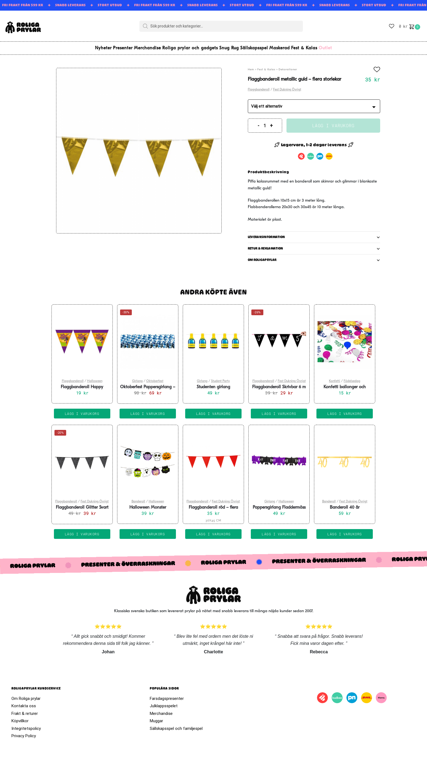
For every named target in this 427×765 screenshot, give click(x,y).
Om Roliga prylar (26, 695)
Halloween (94, 378)
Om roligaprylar (262, 256)
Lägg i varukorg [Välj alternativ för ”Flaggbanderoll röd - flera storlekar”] (213, 530)
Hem (251, 66)
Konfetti (334, 378)
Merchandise (161, 710)
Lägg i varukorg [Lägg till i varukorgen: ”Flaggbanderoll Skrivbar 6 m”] (279, 410)
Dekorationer (288, 66)
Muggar (156, 717)
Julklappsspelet (164, 702)
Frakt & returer (24, 710)
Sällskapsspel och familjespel (176, 725)
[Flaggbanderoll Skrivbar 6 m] (279, 338)
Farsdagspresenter (167, 695)
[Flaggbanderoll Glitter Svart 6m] (82, 458)
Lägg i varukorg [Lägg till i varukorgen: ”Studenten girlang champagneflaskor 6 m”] (213, 410)
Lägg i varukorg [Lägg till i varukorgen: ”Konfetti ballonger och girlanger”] (344, 410)
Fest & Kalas (266, 66)
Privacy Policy (23, 732)
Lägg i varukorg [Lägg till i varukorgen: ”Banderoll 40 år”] (344, 530)
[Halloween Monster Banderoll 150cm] (147, 458)
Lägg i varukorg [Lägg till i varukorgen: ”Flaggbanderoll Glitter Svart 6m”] (82, 530)
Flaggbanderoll (259, 86)
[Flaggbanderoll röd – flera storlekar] (213, 458)
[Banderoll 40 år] (344, 458)
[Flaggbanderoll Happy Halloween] (82, 338)
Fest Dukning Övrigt (287, 86)
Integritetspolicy (26, 725)
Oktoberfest (154, 378)
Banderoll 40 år (344, 504)
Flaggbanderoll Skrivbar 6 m (279, 384)
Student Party (220, 378)
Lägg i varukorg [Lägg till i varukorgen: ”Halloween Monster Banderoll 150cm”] (147, 530)
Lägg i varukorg (333, 122)
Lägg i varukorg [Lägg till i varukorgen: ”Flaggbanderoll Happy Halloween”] (82, 410)
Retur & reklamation (265, 245)
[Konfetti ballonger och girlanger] (344, 338)
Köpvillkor (20, 717)
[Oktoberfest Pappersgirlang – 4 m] (147, 338)
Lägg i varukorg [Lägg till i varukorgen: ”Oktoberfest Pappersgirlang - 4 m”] (147, 410)
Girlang (137, 378)
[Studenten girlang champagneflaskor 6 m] (213, 338)
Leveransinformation (266, 234)
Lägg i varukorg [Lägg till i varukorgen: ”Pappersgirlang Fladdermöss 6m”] (279, 530)
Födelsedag (352, 378)
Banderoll (138, 498)
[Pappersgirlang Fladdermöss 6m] (279, 458)
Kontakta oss (23, 702)
